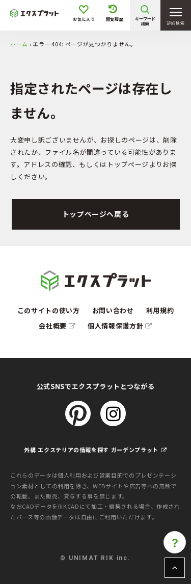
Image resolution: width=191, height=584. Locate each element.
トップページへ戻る (95, 214)
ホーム (19, 44)
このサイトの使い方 (48, 310)
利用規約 (160, 310)
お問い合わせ (113, 310)
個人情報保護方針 (120, 325)
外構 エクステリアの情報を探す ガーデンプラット (95, 450)
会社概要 (57, 325)
